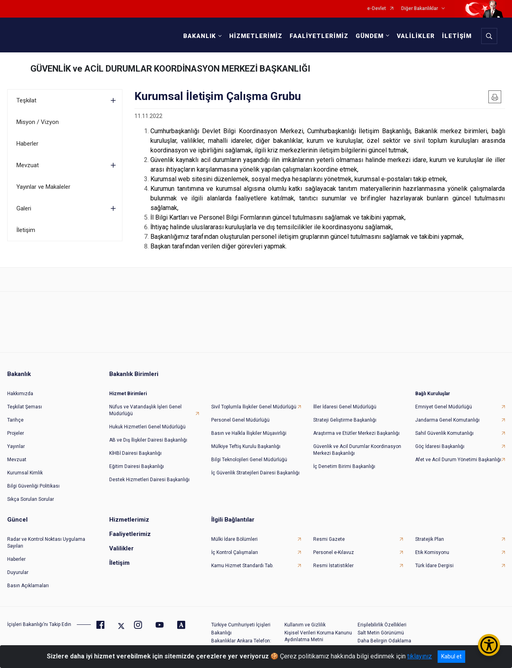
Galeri (23, 208)
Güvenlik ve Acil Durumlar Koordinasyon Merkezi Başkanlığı (357, 450)
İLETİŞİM (457, 36)
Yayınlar (16, 446)
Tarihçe (15, 420)
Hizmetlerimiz (129, 519)
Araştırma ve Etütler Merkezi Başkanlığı (356, 433)
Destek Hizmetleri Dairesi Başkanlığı (149, 479)
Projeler (15, 433)
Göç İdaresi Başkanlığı (439, 446)
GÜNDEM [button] (370, 36)
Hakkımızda (20, 393)
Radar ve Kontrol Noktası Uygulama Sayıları (46, 542)
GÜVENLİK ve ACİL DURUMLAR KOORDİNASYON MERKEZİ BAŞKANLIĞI (170, 69)
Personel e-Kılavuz (333, 552)
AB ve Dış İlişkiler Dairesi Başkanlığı (148, 440)
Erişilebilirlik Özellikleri (382, 625)
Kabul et (451, 656)
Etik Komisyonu (432, 552)
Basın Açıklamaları (28, 585)
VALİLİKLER (416, 36)
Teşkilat (26, 100)
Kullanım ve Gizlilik (305, 625)
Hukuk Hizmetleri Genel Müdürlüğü (147, 427)
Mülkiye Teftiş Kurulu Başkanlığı (245, 446)
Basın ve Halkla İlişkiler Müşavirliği (248, 433)
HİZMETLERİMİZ (255, 36)
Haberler (27, 143)
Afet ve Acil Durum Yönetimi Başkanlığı (458, 459)
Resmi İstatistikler (333, 565)
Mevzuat (27, 165)
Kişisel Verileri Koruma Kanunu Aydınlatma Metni (318, 636)
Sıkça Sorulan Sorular (30, 499)
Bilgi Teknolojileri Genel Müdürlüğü (249, 459)
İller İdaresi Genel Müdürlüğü (344, 407)
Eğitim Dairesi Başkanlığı (136, 466)
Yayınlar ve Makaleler (43, 186)
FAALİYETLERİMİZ (319, 36)
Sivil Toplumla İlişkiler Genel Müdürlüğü (253, 407)
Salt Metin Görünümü (381, 633)
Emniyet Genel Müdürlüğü (443, 407)
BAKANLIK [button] (199, 36)
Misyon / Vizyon (37, 122)
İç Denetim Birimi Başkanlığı (344, 466)
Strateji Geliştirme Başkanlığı (344, 420)
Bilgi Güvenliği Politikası (33, 486)
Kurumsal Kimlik (25, 473)
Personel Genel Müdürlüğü (240, 420)
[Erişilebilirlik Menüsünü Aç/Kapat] (489, 645)
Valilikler (121, 548)
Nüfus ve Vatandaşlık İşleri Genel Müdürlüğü (145, 410)
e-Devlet (376, 8)
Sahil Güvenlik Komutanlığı (444, 433)
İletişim (25, 230)
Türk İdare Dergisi (434, 565)
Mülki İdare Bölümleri (234, 539)
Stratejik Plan (429, 539)
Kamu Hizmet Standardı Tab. (242, 565)
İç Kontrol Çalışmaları (234, 552)
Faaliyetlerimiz (130, 534)
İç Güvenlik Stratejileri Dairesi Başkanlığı (255, 473)
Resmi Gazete (329, 539)
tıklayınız (419, 656)
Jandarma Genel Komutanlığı (447, 420)
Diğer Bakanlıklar (419, 8)
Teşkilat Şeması (24, 407)
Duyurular (17, 572)
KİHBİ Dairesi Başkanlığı (135, 453)
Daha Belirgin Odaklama (384, 641)
